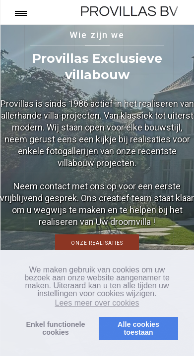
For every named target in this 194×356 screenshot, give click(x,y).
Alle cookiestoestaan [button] (138, 328)
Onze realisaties (97, 243)
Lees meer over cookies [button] (97, 303)
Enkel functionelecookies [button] (55, 328)
